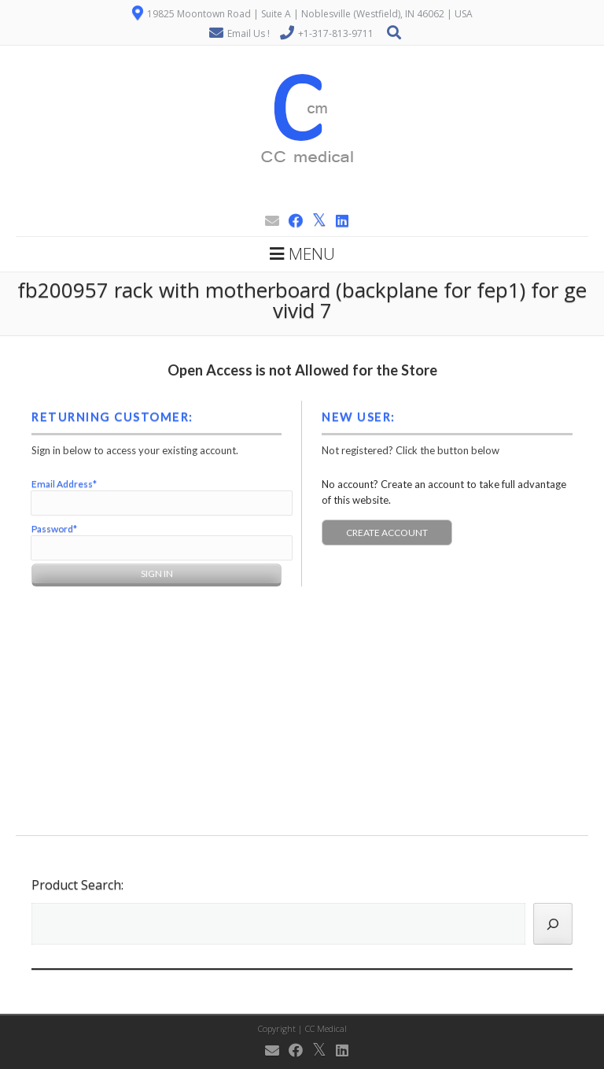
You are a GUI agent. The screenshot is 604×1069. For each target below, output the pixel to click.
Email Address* (64, 484)
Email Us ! (248, 33)
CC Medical (326, 1028)
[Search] (553, 924)
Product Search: (77, 884)
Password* (54, 528)
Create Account (387, 532)
